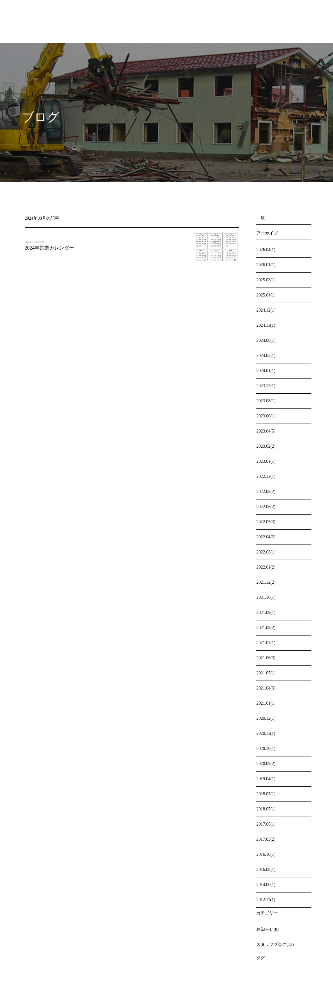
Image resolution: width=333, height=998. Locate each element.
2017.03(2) (265, 839)
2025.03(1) (265, 280)
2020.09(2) (265, 763)
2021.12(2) (265, 582)
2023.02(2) (265, 446)
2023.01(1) (265, 461)
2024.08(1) (265, 340)
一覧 (260, 218)
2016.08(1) (265, 869)
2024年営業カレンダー (49, 248)
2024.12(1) (265, 310)
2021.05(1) (265, 673)
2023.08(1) (265, 401)
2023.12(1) (265, 385)
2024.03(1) (265, 355)
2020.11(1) (265, 733)
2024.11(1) (265, 325)
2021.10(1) (265, 597)
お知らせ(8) (267, 929)
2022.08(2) (265, 491)
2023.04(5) (265, 431)
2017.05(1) (265, 824)
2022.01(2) (265, 567)
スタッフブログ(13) (275, 944)
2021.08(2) (265, 627)
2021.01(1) (265, 703)
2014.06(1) (265, 884)
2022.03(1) (265, 552)
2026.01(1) (265, 265)
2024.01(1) (265, 370)
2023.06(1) (265, 416)
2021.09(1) (265, 612)
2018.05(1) (265, 809)
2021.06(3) (265, 658)
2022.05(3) (265, 522)
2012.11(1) (265, 899)
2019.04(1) (265, 778)
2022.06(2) (265, 506)
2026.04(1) (265, 249)
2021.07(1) (265, 642)
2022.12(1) (265, 476)
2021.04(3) (265, 688)
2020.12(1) (265, 718)
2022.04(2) (265, 537)
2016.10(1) (265, 854)
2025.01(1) (265, 295)
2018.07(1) (265, 794)
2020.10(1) (265, 748)
